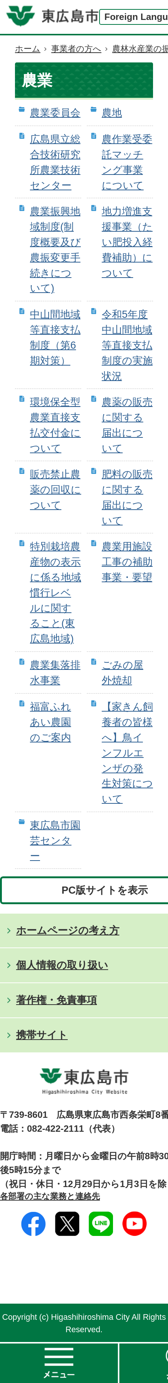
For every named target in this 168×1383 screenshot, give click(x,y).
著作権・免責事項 (56, 1000)
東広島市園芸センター (55, 840)
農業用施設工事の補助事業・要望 (127, 561)
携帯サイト (42, 1035)
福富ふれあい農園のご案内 (50, 722)
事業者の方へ (76, 48)
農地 (112, 112)
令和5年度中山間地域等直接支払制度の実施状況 (127, 344)
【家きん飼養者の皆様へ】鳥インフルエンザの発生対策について (127, 753)
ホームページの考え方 (67, 930)
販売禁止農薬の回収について (55, 489)
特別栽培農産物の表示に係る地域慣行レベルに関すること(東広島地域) (55, 592)
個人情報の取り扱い (62, 965)
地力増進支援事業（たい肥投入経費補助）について (127, 241)
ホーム (27, 48)
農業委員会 (55, 112)
